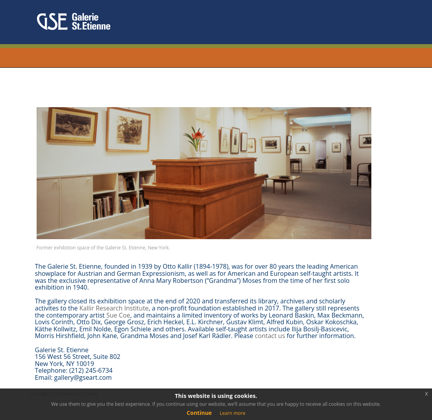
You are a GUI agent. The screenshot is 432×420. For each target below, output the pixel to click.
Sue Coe (118, 315)
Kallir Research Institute (113, 308)
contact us (270, 335)
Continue (199, 412)
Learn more (232, 413)
